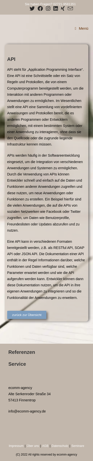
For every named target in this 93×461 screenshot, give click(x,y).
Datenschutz (60, 446)
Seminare (77, 446)
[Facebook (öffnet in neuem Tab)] (40, 8)
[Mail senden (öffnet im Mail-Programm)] (69, 8)
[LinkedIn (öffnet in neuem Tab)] (55, 8)
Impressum (16, 446)
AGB (45, 446)
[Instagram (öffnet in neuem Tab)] (48, 8)
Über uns (33, 446)
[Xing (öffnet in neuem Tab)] (62, 8)
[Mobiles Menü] (81, 28)
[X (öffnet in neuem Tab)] (32, 8)
